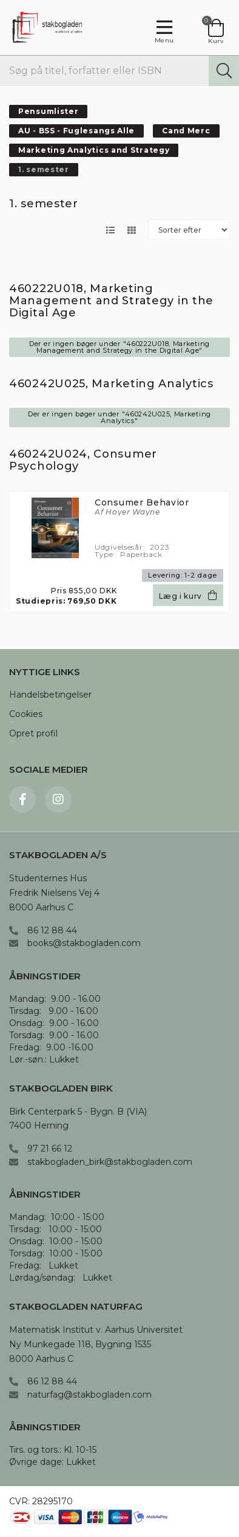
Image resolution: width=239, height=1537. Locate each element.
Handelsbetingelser (50, 695)
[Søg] (224, 71)
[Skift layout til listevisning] (110, 230)
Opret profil (33, 734)
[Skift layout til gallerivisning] (131, 230)
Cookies (25, 714)
